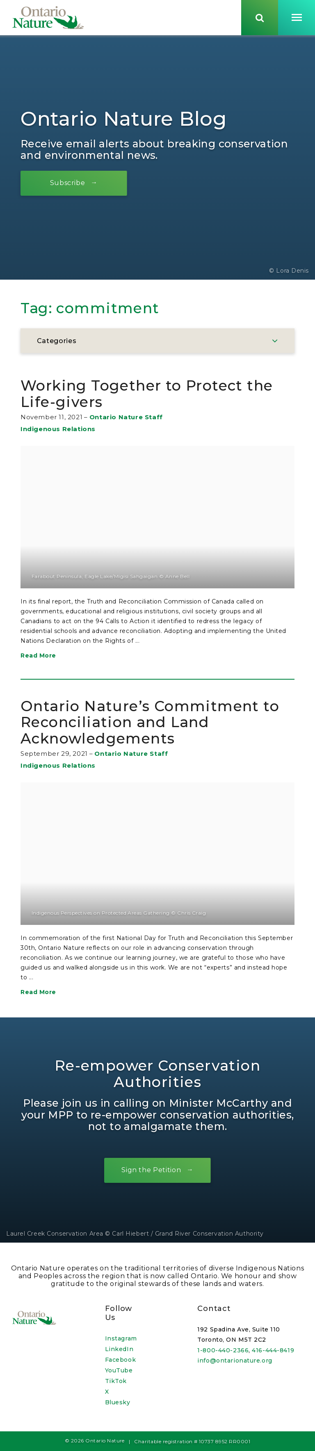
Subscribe (67, 184)
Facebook (120, 1359)
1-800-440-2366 (223, 1350)
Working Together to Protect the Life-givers (147, 395)
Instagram (121, 1338)
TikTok (116, 1381)
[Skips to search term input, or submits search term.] (259, 17)
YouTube (119, 1370)
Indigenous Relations (58, 430)
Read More (38, 656)
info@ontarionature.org (234, 1360)
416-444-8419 (273, 1350)
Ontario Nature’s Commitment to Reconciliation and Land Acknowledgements (150, 723)
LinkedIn (119, 1349)
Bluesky (117, 1402)
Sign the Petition (151, 1171)
